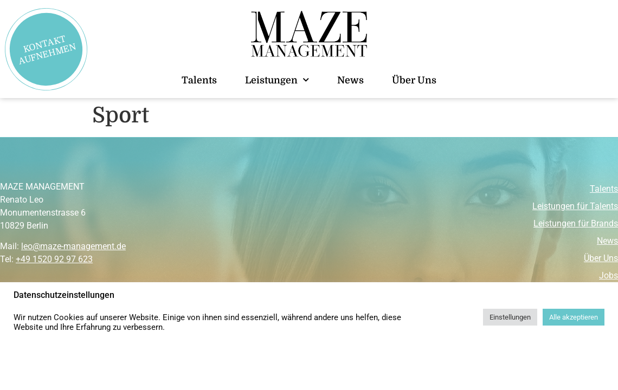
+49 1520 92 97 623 (54, 259)
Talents (199, 80)
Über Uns (414, 80)
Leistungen (277, 80)
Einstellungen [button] (510, 317)
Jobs (608, 275)
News (350, 80)
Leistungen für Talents (575, 206)
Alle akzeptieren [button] (573, 317)
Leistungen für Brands (575, 223)
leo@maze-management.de (73, 246)
